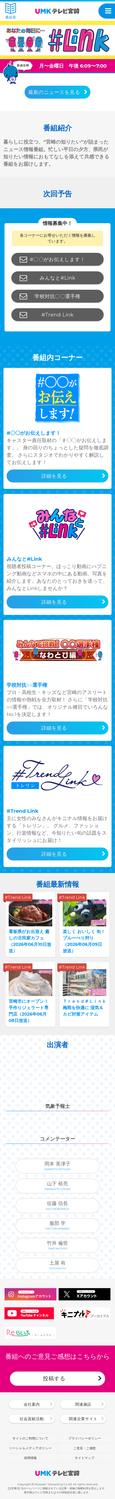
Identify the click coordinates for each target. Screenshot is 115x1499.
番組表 (10, 11)
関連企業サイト (83, 1418)
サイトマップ (84, 1458)
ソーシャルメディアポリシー (30, 1448)
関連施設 (83, 1404)
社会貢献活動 (32, 1418)
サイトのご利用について (30, 1438)
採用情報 (30, 1458)
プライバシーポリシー (84, 1438)
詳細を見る (54, 476)
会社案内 (32, 1404)
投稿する (54, 1378)
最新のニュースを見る (54, 92)
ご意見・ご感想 (84, 1448)
